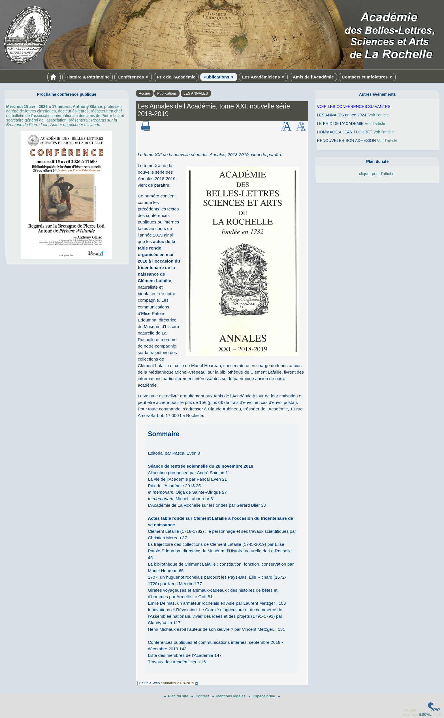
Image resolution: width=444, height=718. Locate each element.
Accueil (144, 93)
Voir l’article (378, 115)
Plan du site (176, 696)
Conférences (133, 76)
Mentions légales (229, 696)
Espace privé (262, 696)
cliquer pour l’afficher (377, 173)
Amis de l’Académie (313, 76)
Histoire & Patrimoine (87, 76)
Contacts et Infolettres (367, 76)
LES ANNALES (195, 93)
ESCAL (425, 714)
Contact (200, 696)
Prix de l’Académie (176, 76)
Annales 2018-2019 (178, 683)
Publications (218, 76)
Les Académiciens (263, 76)
